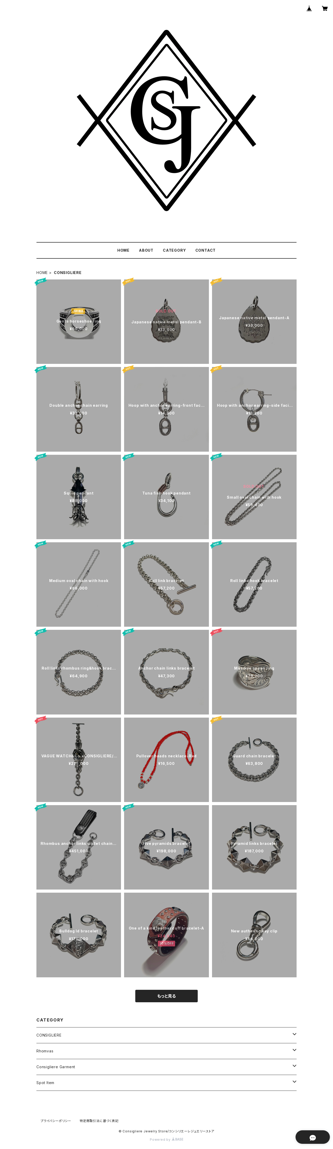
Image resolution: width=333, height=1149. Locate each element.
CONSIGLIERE (49, 1035)
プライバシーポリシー (56, 1121)
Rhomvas (45, 1051)
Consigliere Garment (55, 1067)
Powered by (166, 1139)
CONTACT (205, 250)
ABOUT (146, 250)
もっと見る (166, 996)
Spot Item (45, 1082)
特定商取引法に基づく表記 (99, 1121)
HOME (123, 250)
